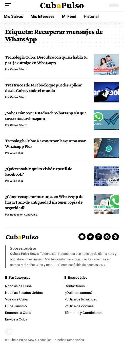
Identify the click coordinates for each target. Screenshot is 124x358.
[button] (9, 5)
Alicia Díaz (17, 152)
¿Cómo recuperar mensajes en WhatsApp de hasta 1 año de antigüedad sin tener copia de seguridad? (44, 202)
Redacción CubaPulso (23, 214)
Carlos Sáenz (18, 69)
